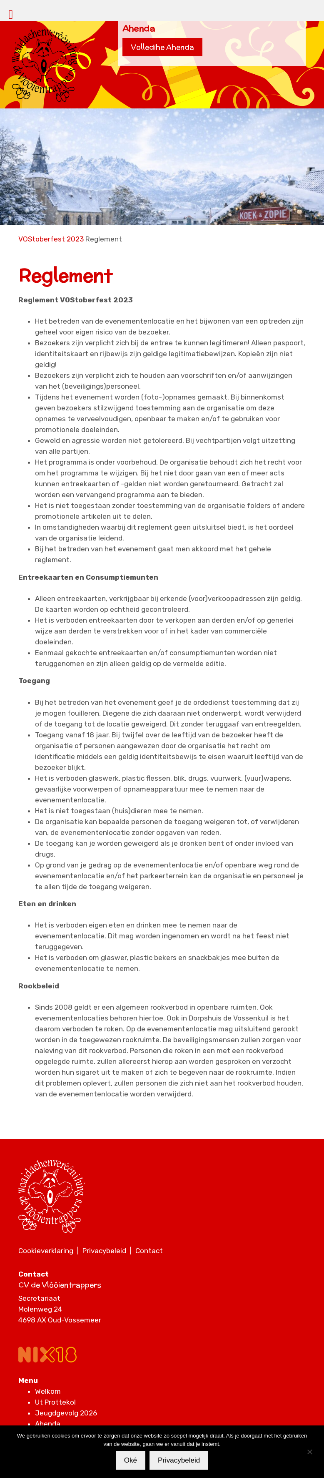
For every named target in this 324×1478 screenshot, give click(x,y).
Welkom (48, 1391)
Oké (130, 1460)
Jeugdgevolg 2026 (66, 1413)
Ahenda (47, 1424)
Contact (149, 1251)
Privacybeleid (104, 1251)
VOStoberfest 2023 (51, 239)
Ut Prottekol (55, 1402)
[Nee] (309, 1452)
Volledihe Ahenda (162, 47)
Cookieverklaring (45, 1251)
